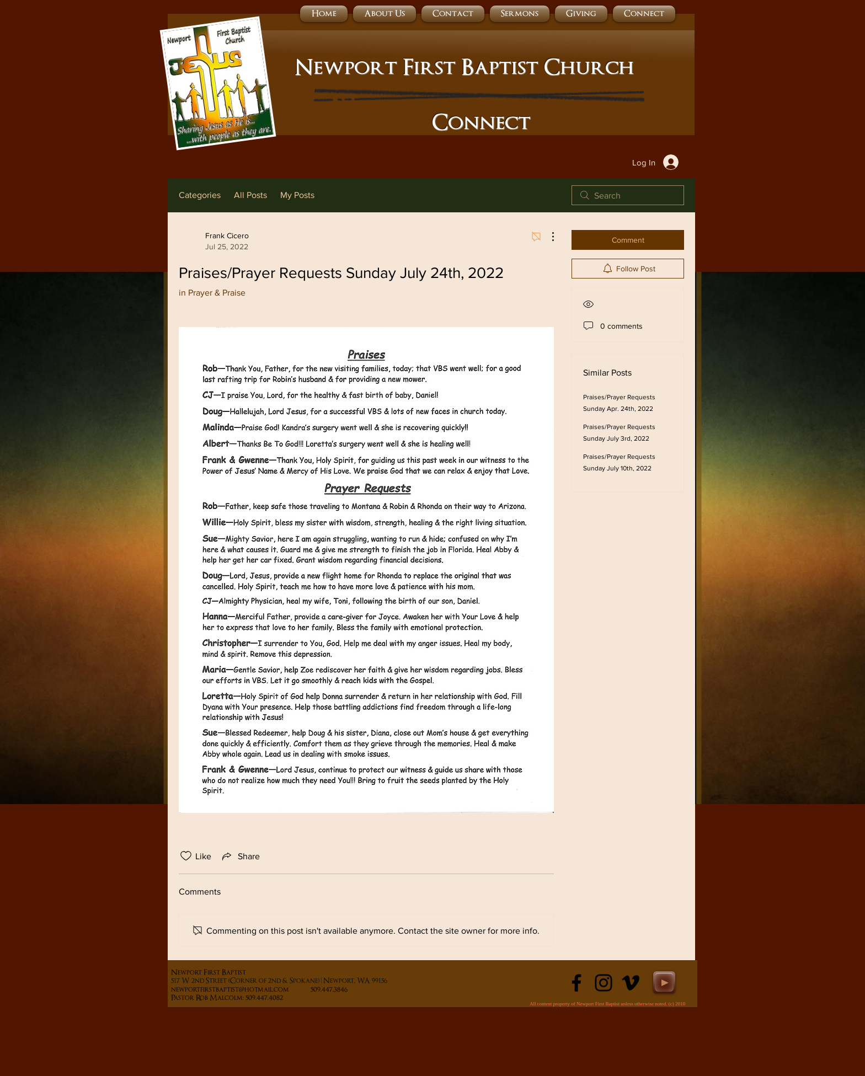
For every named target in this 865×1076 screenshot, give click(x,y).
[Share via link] (240, 856)
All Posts (250, 195)
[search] (628, 195)
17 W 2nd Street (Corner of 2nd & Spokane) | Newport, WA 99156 (280, 981)
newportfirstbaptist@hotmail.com (230, 990)
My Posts (297, 195)
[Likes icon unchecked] (186, 856)
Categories (200, 195)
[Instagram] (603, 982)
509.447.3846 (351, 990)
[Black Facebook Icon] (576, 982)
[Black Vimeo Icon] (630, 982)
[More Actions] (547, 236)
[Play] (664, 982)
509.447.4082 (276, 998)
